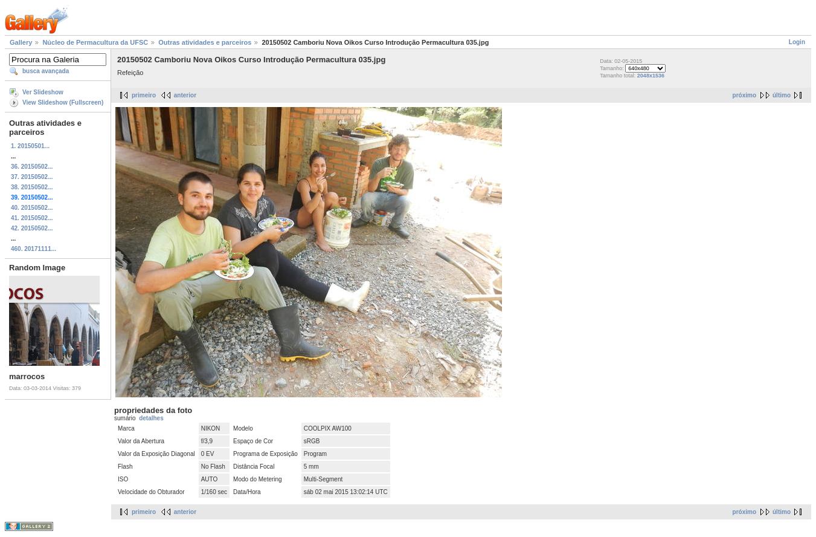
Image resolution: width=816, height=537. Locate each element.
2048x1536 (650, 76)
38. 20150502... (32, 187)
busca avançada (45, 71)
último (782, 95)
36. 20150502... (32, 166)
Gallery (21, 42)
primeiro (144, 95)
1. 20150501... (30, 146)
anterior (185, 95)
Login (797, 42)
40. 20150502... (32, 207)
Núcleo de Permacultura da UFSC (95, 42)
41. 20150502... (32, 218)
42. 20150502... (32, 228)
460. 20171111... (33, 249)
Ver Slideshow (42, 92)
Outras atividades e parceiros (204, 42)
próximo (744, 95)
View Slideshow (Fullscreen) (62, 102)
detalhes (151, 418)
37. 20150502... (32, 177)
